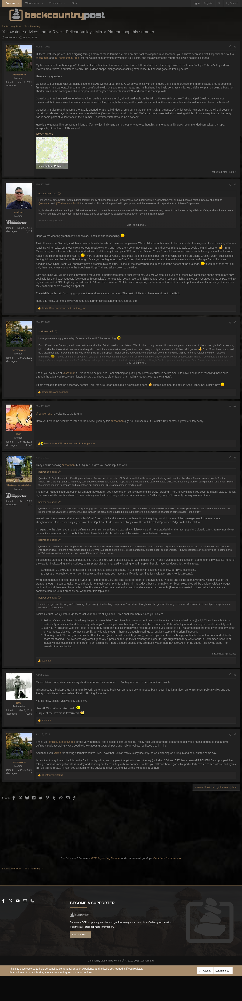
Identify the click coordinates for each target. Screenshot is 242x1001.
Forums (18, 3)
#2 (227, 195)
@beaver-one (51, 432)
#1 (227, 46)
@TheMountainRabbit (89, 57)
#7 (227, 761)
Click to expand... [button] (136, 236)
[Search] (224, 3)
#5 (227, 476)
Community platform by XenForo (121, 987)
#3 (227, 337)
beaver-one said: (55, 204)
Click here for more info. (167, 884)
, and (71, 322)
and (62, 411)
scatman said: (53, 346)
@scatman (63, 57)
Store (82, 3)
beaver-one (19, 37)
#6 (227, 701)
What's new (40, 3)
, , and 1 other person (77, 462)
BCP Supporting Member (105, 884)
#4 (227, 425)
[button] (26, 3)
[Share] (222, 46)
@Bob (64, 779)
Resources (62, 3)
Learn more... (85, 962)
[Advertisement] (121, 854)
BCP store (108, 954)
